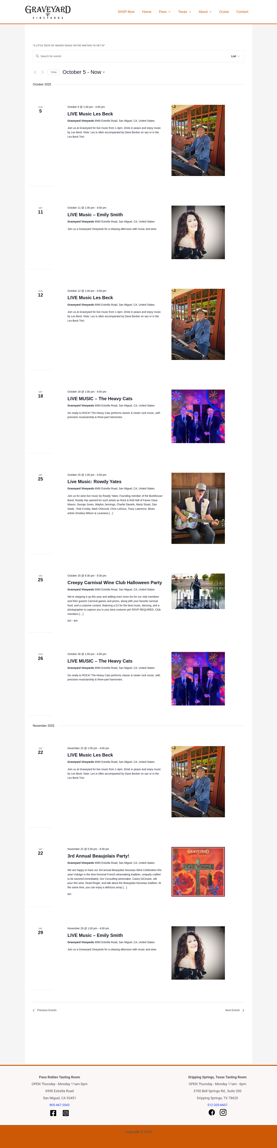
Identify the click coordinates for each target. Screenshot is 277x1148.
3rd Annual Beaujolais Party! (98, 855)
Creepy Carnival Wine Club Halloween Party (114, 582)
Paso (173, 11)
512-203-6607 (217, 1105)
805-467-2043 (59, 1105)
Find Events (215, 56)
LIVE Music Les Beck (90, 113)
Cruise (227, 12)
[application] (177, 11)
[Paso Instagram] (65, 1113)
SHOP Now (138, 12)
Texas (191, 11)
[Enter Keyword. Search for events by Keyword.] (118, 56)
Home (157, 12)
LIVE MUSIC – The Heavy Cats (99, 398)
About (209, 11)
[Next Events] (42, 72)
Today (54, 72)
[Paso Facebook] (53, 1113)
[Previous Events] (35, 72)
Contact (243, 12)
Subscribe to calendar (222, 1023)
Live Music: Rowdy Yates (94, 481)
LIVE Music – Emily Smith (95, 214)
